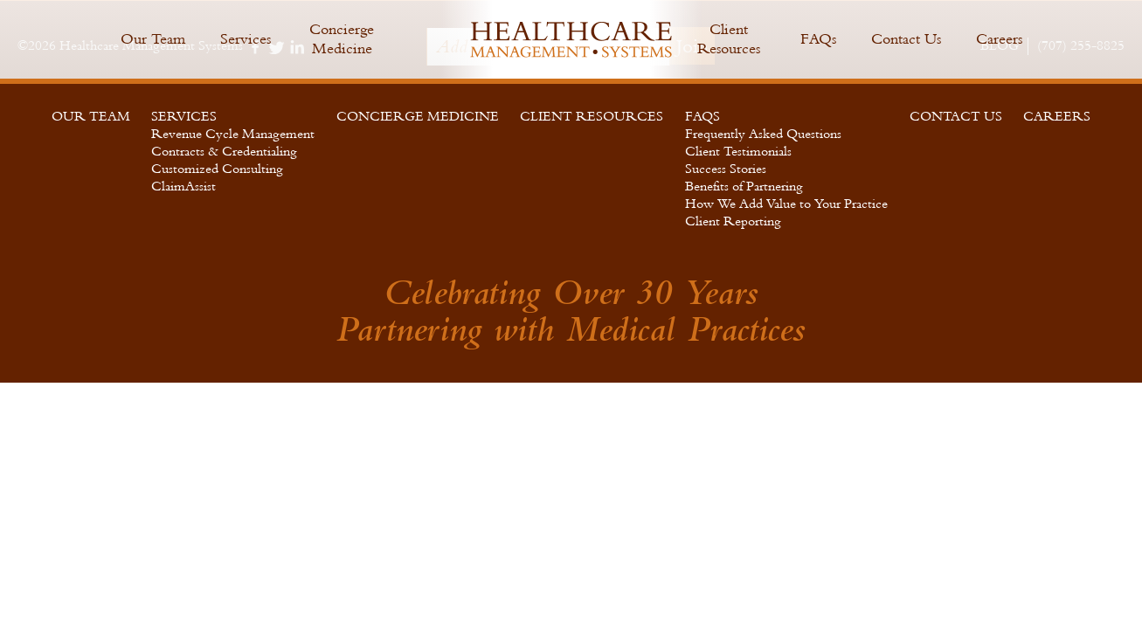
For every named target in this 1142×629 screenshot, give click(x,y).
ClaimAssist (183, 186)
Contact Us (906, 38)
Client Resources (728, 38)
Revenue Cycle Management (233, 134)
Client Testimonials (738, 151)
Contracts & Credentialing (224, 151)
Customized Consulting (217, 169)
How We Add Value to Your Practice (786, 204)
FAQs (818, 38)
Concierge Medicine (341, 38)
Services (245, 38)
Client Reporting (733, 221)
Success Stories (725, 169)
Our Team (153, 38)
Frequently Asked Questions (763, 134)
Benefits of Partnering (744, 186)
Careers (999, 38)
